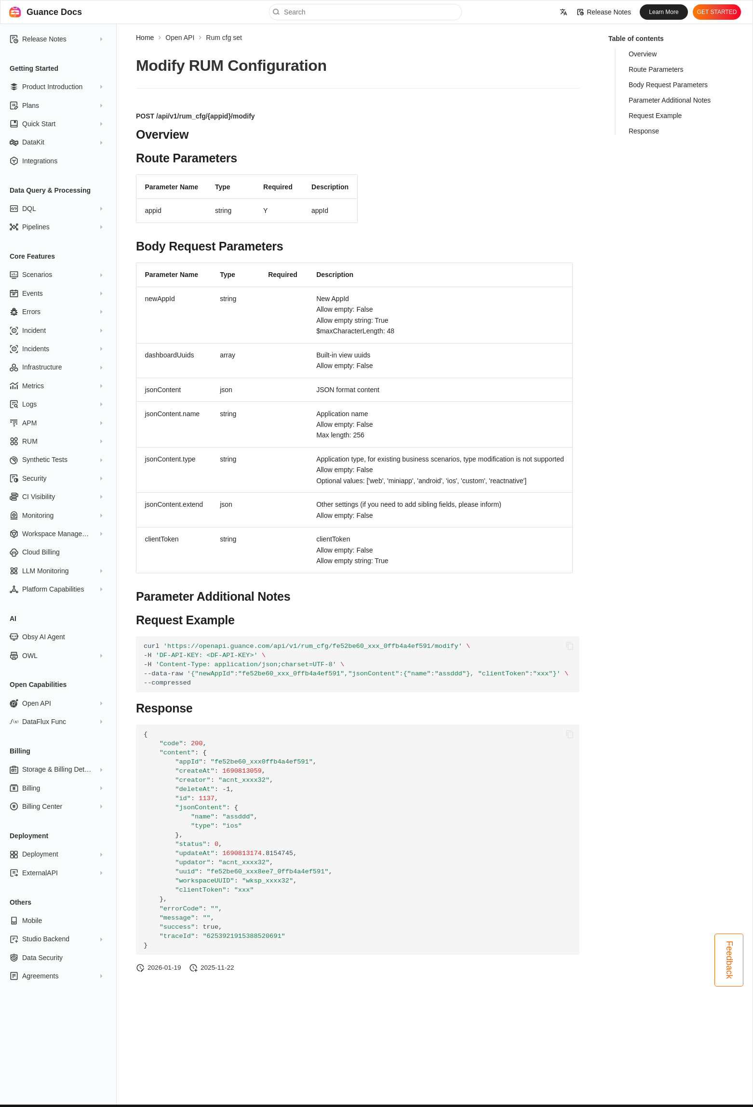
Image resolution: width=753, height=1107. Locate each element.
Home (145, 37)
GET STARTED (717, 12)
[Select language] (563, 12)
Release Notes (604, 12)
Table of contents (636, 38)
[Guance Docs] (15, 12)
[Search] (365, 12)
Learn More (663, 12)
